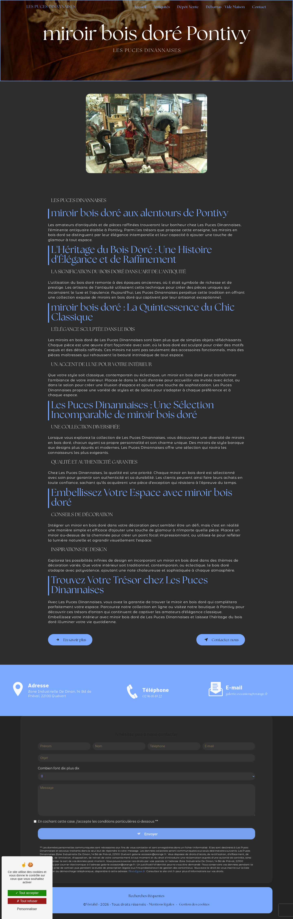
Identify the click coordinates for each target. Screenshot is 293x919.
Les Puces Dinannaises (51, 7)
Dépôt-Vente (187, 7)
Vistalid (91, 904)
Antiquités (161, 7)
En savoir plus (70, 639)
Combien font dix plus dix (58, 762)
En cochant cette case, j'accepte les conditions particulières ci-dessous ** (98, 815)
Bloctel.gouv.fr (137, 866)
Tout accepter (26, 893)
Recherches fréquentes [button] (146, 896)
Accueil (139, 7)
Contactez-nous (220, 639)
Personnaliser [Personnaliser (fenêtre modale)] (27, 909)
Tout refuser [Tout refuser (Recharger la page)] (27, 901)
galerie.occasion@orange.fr (247, 688)
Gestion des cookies (194, 904)
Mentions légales (161, 904)
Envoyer (151, 828)
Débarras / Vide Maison (225, 7)
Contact (259, 7)
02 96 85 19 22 (152, 701)
